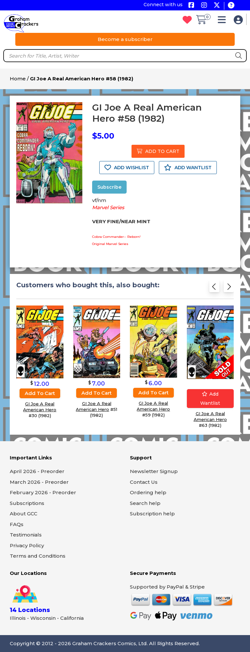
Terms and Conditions (37, 556)
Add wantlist (210, 398)
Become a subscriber (125, 39)
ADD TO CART (158, 151)
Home (18, 78)
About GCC (23, 513)
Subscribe (109, 187)
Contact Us (144, 482)
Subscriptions (27, 503)
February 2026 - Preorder (43, 492)
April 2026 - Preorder (37, 471)
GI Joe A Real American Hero (39, 406)
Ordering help (148, 492)
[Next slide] (229, 288)
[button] (223, 21)
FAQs (16, 524)
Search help (145, 503)
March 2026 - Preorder (39, 482)
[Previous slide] (214, 288)
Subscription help (152, 513)
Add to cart (40, 393)
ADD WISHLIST (126, 167)
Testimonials (26, 535)
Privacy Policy (27, 545)
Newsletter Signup (154, 471)
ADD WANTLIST (188, 167)
